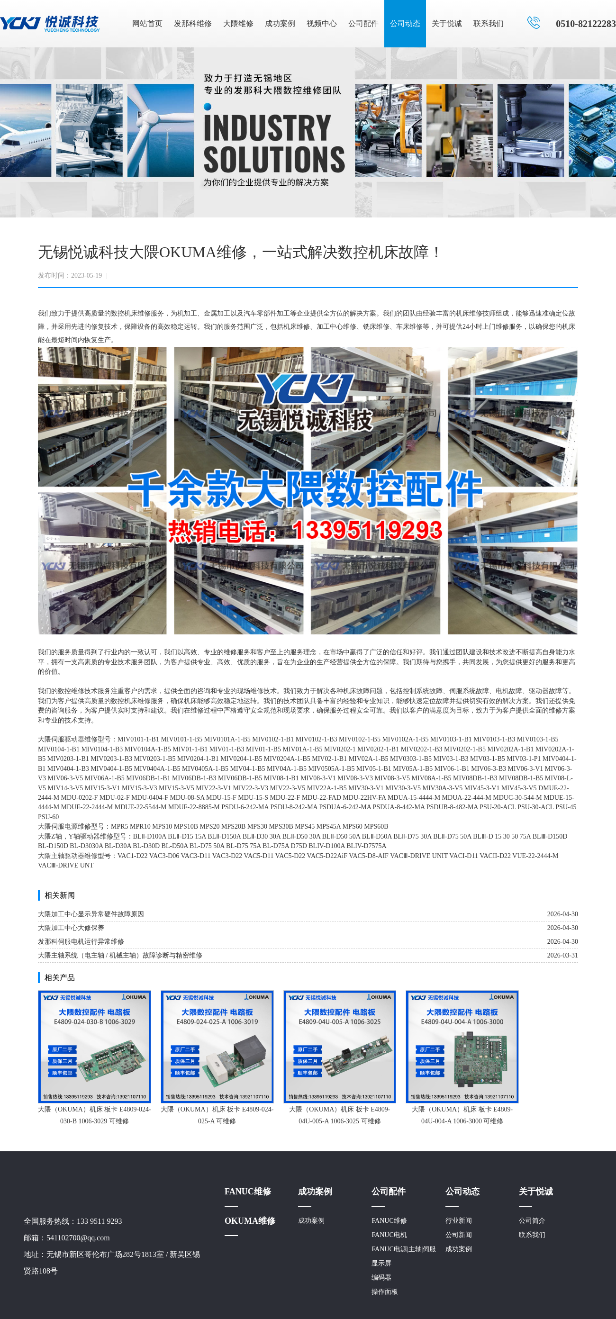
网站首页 (147, 23)
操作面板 (384, 1291)
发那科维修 (193, 23)
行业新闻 (458, 1220)
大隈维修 (238, 23)
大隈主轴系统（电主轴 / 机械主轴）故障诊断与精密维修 (120, 955)
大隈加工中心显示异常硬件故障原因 (91, 914)
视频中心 (322, 23)
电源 (71, 826)
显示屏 (381, 1263)
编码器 (381, 1277)
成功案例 (280, 23)
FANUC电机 (389, 1234)
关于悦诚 (447, 23)
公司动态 (405, 23)
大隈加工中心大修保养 (71, 927)
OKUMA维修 (250, 1221)
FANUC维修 (248, 1191)
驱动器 (539, 691)
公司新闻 (458, 1234)
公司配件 (363, 23)
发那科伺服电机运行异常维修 (81, 941)
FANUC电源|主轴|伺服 (403, 1249)
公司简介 (532, 1220)
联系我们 (488, 23)
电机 (502, 691)
